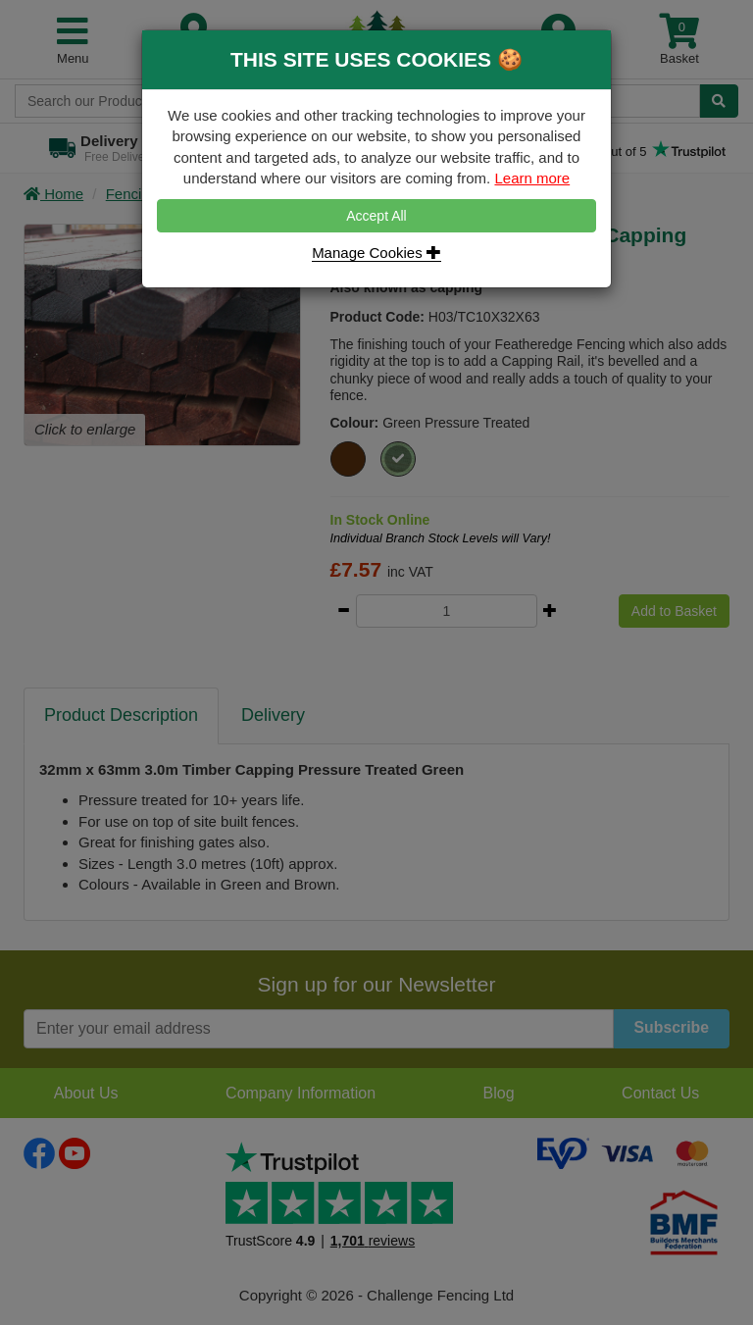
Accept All (376, 216)
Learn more (532, 178)
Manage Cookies (376, 252)
